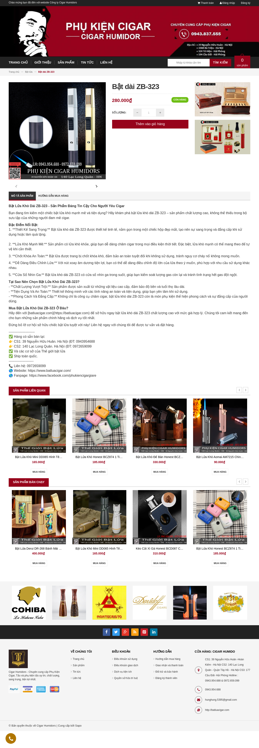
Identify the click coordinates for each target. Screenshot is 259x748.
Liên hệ (77, 695)
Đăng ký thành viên (166, 695)
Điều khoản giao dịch (126, 682)
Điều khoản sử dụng (125, 675)
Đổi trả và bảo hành (167, 688)
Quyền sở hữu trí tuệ (126, 695)
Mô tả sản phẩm (22, 212)
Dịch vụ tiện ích (123, 688)
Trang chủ (78, 675)
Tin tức (77, 688)
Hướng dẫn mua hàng (53, 212)
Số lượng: (119, 112)
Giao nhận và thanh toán (170, 682)
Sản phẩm (79, 682)
